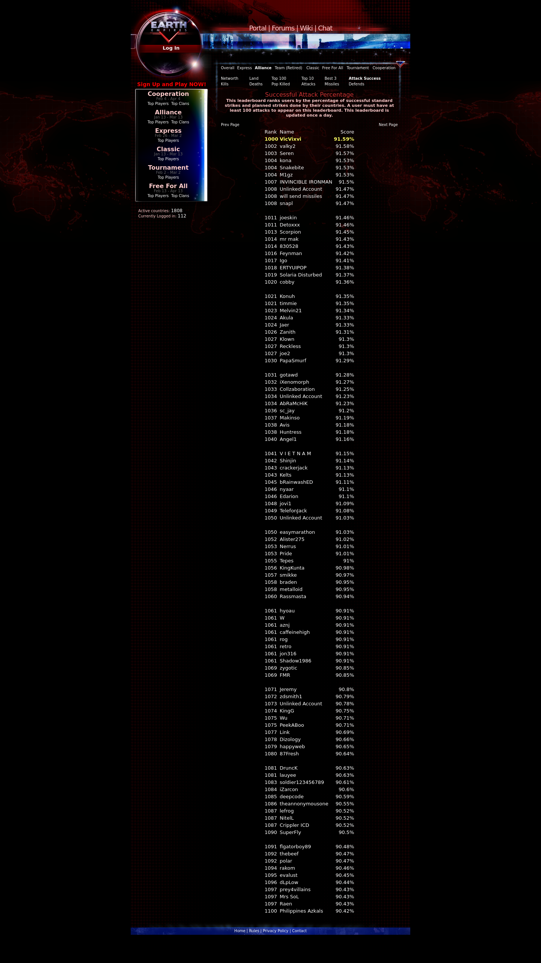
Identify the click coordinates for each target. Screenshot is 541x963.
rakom (287, 868)
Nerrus (288, 546)
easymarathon (297, 532)
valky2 (287, 146)
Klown (287, 339)
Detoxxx (290, 225)
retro (285, 646)
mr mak (289, 239)
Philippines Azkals (301, 911)
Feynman (291, 253)
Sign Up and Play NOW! (171, 84)
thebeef (289, 854)
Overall (227, 68)
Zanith (287, 332)
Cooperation (168, 93)
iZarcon (289, 789)
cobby (287, 282)
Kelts (285, 475)
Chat (325, 28)
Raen (286, 904)
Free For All (168, 186)
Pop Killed (281, 84)
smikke (288, 575)
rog (283, 639)
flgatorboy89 (295, 846)
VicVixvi (290, 139)
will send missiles (301, 196)
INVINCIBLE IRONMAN (306, 182)
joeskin (288, 217)
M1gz (286, 175)
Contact (299, 931)
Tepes (286, 561)
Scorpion (290, 232)
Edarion (289, 496)
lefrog (286, 811)
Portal (257, 28)
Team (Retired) (288, 68)
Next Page (388, 125)
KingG (287, 711)
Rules (254, 931)
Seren (287, 153)
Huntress (290, 432)
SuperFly (290, 832)
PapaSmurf (293, 360)
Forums (283, 28)
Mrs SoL (289, 896)
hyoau (287, 611)
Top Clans (180, 104)
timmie (288, 303)
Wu (283, 718)
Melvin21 (291, 310)
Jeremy (288, 689)
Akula (286, 317)
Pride (286, 553)
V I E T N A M (295, 453)
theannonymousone (304, 804)
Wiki (306, 28)
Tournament (168, 167)
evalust (288, 875)
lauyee (288, 775)
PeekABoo (292, 725)
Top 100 (279, 78)
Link (285, 732)
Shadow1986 (295, 661)
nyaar (286, 489)
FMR (285, 675)
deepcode (292, 796)
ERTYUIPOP (293, 267)
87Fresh (289, 753)
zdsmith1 (291, 696)
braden (288, 582)
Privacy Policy (276, 931)
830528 (289, 246)
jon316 (288, 653)
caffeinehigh (295, 632)
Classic (168, 149)
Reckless (290, 346)
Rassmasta (293, 596)
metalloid (291, 589)
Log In (171, 48)
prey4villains (295, 889)
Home (240, 931)
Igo (283, 260)
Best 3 (331, 78)
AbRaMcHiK (293, 403)
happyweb (292, 746)
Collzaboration (297, 389)
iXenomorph (294, 382)
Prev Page (230, 125)
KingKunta (292, 568)
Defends (356, 84)
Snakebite (292, 167)
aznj (285, 625)
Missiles (332, 84)
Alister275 (292, 539)
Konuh (287, 296)
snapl (286, 203)
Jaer (284, 325)
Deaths (256, 84)
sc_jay (287, 410)
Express (168, 130)
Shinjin (288, 460)
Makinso (289, 418)
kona (285, 160)
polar (286, 861)
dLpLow (289, 882)
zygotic (288, 668)
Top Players (158, 104)
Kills (224, 84)
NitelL (286, 818)
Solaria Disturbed (301, 275)
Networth (229, 78)
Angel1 (288, 439)
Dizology (290, 739)
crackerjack (293, 468)
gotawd (289, 375)
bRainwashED (296, 482)
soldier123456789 (302, 782)
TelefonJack (293, 510)
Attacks (308, 84)
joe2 (285, 353)
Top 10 (307, 78)
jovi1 (285, 503)
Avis (284, 425)
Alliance (168, 112)
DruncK (289, 768)
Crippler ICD (294, 825)
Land (253, 78)
